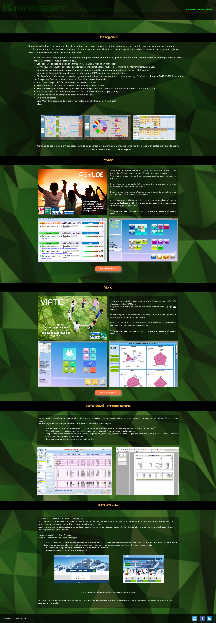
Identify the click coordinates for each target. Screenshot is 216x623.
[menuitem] (21, 16)
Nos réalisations (53, 16)
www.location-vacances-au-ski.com (119, 592)
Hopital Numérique (164, 200)
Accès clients (164, 16)
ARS (122, 205)
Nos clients (88, 16)
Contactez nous (128, 16)
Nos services (21, 16)
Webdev (79, 519)
